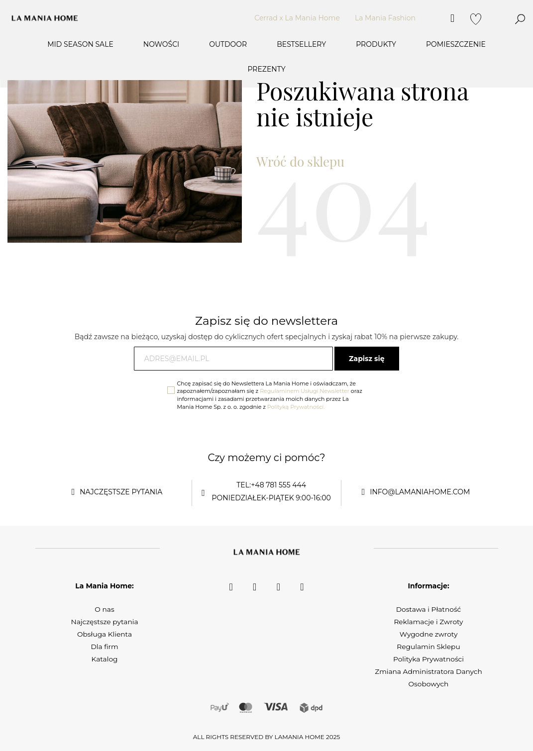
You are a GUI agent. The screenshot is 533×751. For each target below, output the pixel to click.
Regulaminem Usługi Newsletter (304, 390)
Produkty (376, 44)
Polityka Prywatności (428, 659)
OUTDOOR (228, 44)
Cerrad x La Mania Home (297, 17)
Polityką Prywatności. (296, 406)
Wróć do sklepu (300, 161)
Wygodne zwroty (428, 634)
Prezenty (266, 69)
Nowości (161, 44)
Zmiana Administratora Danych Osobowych (428, 677)
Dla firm (104, 646)
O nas (104, 609)
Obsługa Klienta (104, 634)
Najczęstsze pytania (104, 621)
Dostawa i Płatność (429, 609)
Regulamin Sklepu (428, 646)
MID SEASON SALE (80, 44)
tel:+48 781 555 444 (271, 484)
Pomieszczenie (456, 44)
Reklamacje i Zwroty (428, 621)
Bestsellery (301, 44)
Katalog (104, 659)
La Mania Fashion (385, 17)
